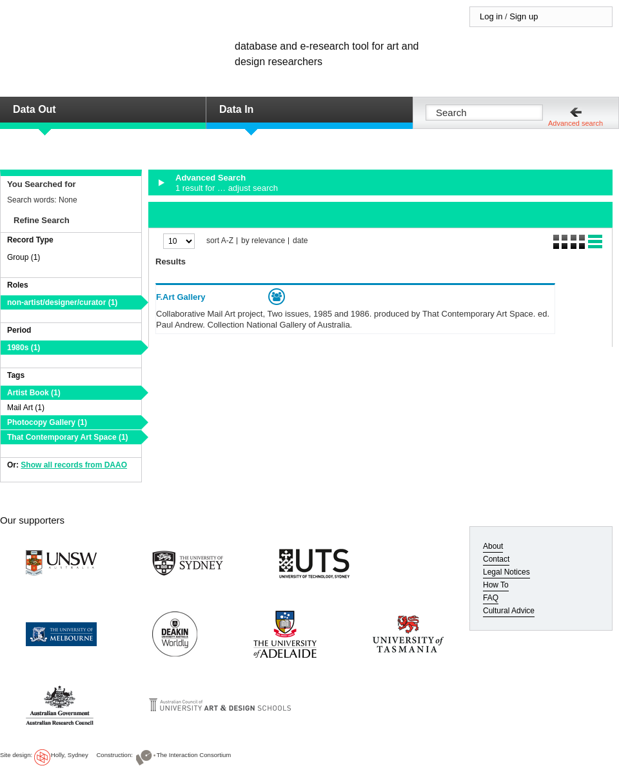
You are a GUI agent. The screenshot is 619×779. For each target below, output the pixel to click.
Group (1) (23, 257)
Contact (496, 559)
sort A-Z (219, 240)
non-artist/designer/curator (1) (62, 302)
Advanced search (575, 123)
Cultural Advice (509, 610)
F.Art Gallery (181, 297)
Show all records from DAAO (74, 464)
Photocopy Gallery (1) (47, 422)
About (493, 546)
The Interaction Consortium (194, 754)
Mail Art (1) (25, 407)
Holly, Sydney (69, 754)
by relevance (263, 240)
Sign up (523, 16)
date (300, 240)
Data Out (34, 109)
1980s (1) (23, 347)
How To (496, 584)
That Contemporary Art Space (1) (67, 437)
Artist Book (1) (34, 392)
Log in (491, 16)
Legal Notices (506, 572)
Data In (236, 109)
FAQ (490, 597)
